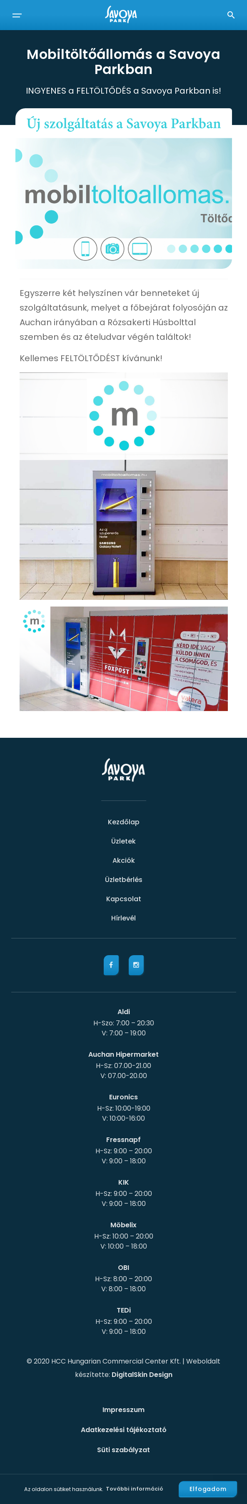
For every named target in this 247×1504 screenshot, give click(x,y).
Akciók (123, 860)
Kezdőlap (124, 822)
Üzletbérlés (123, 880)
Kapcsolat (123, 899)
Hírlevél (123, 918)
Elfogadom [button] (208, 1489)
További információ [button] (134, 1488)
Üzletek (123, 841)
